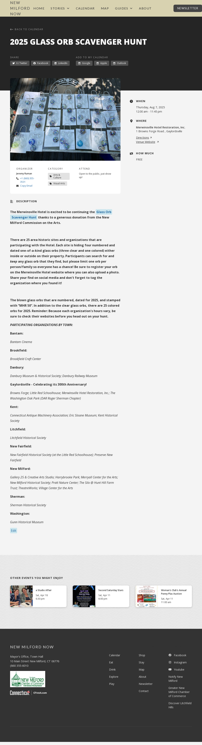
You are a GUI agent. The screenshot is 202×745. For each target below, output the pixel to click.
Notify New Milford (175, 679)
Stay (141, 662)
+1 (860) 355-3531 (27, 180)
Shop (142, 655)
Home (38, 8)
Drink (112, 669)
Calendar (85, 8)
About (145, 8)
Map (105, 8)
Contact (144, 691)
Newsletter (146, 684)
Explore (113, 676)
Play (111, 684)
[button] (60, 8)
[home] (20, 8)
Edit (13, 530)
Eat (111, 662)
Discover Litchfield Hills (180, 705)
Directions (144, 137)
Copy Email (26, 185)
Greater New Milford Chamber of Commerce (179, 692)
